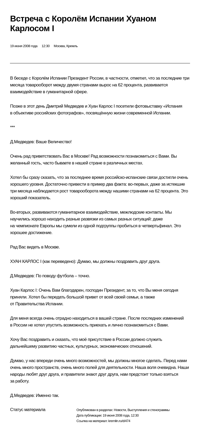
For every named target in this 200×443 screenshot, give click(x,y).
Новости (120, 410)
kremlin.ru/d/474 (119, 421)
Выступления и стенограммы (148, 410)
